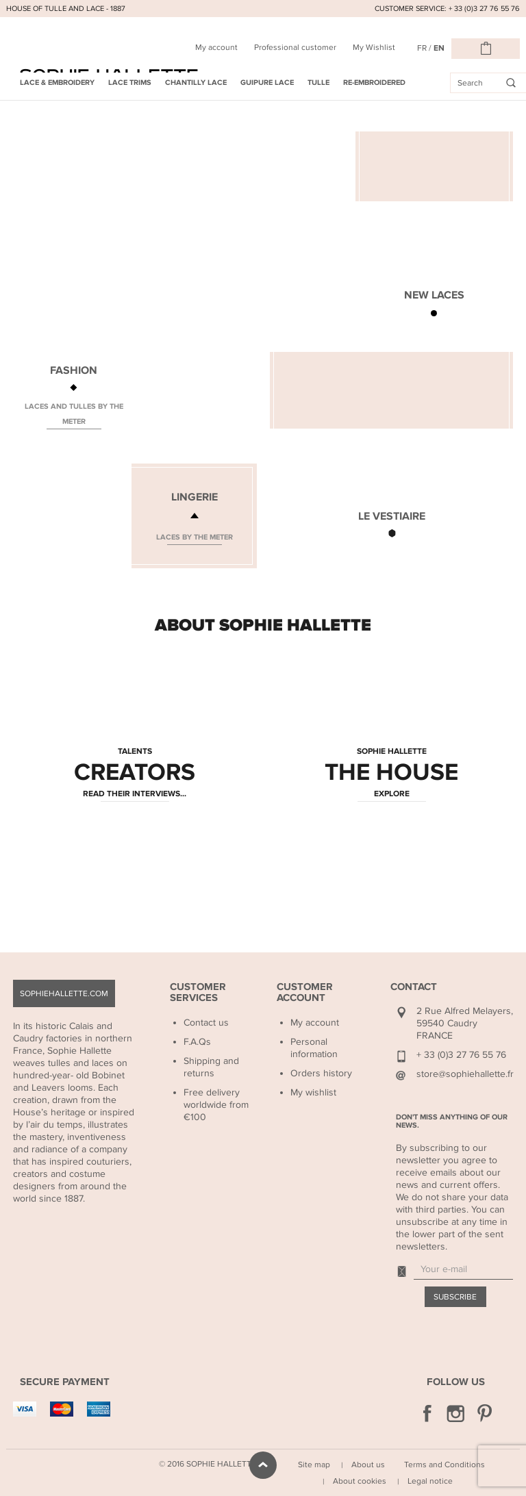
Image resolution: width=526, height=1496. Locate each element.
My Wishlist (374, 47)
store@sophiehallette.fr (465, 1074)
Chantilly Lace (196, 82)
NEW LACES (434, 295)
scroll (263, 1465)
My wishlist (313, 1092)
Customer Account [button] (305, 992)
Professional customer (295, 47)
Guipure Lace (267, 82)
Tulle (318, 82)
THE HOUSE (391, 773)
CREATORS (134, 773)
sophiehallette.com (64, 993)
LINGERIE (194, 497)
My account (216, 47)
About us (368, 1464)
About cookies (359, 1481)
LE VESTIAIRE (391, 516)
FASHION (73, 370)
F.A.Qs (197, 1042)
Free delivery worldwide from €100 (216, 1105)
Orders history (321, 1073)
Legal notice (430, 1481)
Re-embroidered (374, 82)
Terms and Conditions (444, 1464)
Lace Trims (129, 82)
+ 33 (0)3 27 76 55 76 (461, 1055)
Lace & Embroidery (57, 82)
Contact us (206, 1022)
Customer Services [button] (198, 992)
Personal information (314, 1048)
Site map (314, 1464)
